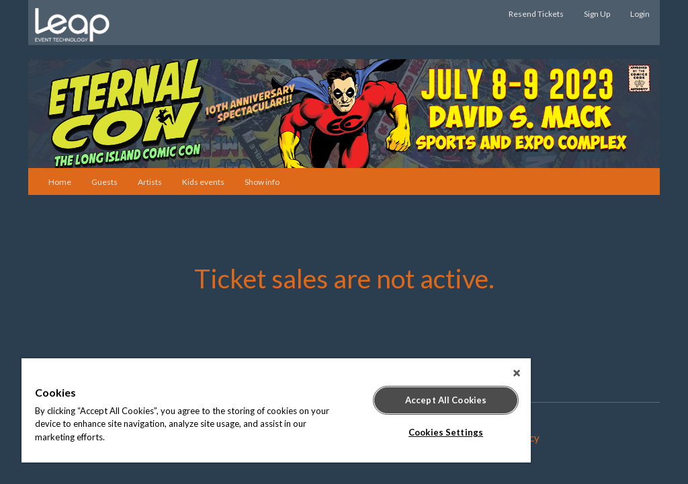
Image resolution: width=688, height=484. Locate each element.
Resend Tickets (536, 14)
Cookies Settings (445, 432)
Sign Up (597, 14)
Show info (262, 182)
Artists (150, 182)
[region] (276, 410)
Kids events (203, 182)
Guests (104, 182)
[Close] (517, 373)
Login (640, 14)
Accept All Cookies (445, 400)
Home (59, 182)
